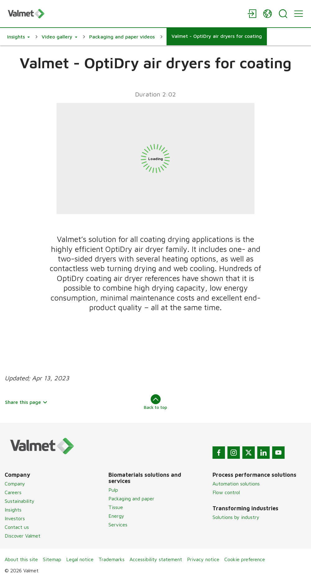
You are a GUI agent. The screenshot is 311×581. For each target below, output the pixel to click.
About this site (21, 559)
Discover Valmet (22, 536)
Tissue (115, 507)
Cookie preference (244, 559)
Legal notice (80, 559)
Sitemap (52, 559)
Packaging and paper (131, 498)
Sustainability (19, 501)
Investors (15, 518)
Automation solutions (236, 483)
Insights (13, 509)
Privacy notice (203, 559)
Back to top (155, 402)
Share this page (26, 402)
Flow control (226, 492)
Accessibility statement (156, 559)
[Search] (283, 13)
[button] (18, 37)
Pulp (113, 490)
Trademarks (111, 559)
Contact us (17, 527)
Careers (13, 492)
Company (15, 483)
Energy (116, 516)
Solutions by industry (236, 517)
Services (117, 524)
